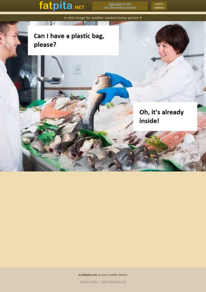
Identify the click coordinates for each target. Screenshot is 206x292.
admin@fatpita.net (113, 281)
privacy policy (89, 281)
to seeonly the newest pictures (120, 5)
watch (159, 5)
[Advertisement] (103, 214)
